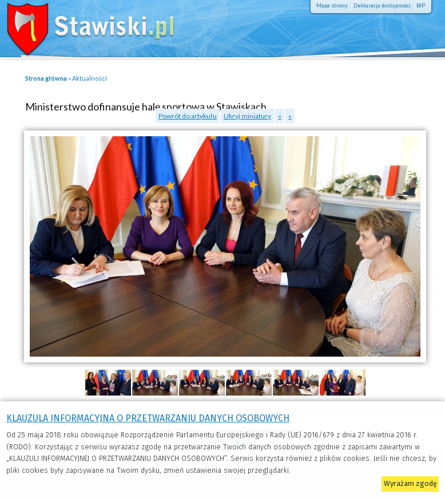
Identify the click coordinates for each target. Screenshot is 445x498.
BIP (420, 5)
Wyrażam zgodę (410, 483)
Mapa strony (332, 5)
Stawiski (82, 26)
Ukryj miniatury (247, 116)
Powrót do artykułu (187, 116)
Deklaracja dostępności (382, 5)
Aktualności (89, 78)
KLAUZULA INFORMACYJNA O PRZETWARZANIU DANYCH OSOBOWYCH (147, 418)
